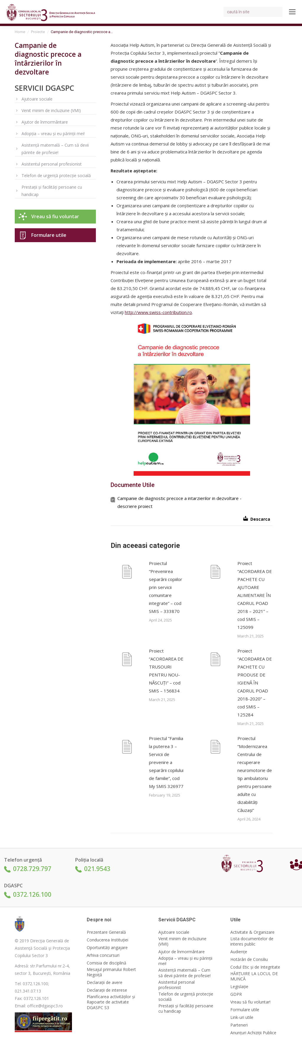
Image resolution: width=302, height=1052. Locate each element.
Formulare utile (48, 235)
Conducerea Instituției (107, 940)
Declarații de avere (104, 982)
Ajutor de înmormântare (45, 122)
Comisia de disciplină (106, 963)
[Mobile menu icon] (292, 12)
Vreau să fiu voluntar (55, 216)
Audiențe (238, 951)
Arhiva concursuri (103, 955)
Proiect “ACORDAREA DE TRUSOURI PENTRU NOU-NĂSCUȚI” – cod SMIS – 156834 (166, 671)
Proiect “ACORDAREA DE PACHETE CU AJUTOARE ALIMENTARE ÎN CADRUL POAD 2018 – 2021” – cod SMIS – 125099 (254, 595)
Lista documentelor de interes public (251, 941)
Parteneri (239, 1025)
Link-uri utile (241, 1017)
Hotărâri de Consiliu (249, 959)
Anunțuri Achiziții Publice (253, 1032)
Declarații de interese (107, 990)
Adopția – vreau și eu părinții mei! (53, 133)
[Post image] (127, 573)
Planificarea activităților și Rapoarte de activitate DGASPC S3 (111, 1002)
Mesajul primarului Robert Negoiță (111, 972)
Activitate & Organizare (252, 932)
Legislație (239, 986)
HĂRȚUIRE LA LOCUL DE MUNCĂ (254, 976)
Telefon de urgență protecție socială (56, 175)
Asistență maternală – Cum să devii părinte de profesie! (55, 148)
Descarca (260, 519)
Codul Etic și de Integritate (255, 967)
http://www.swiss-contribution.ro (158, 312)
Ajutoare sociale (37, 99)
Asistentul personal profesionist (52, 164)
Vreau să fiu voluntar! (250, 1002)
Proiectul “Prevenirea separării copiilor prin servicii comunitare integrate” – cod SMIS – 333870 (165, 587)
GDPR (236, 994)
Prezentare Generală (106, 932)
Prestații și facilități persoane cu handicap (52, 190)
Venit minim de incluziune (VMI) (51, 110)
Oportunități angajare (107, 947)
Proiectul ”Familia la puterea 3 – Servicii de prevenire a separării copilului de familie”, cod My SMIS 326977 (166, 762)
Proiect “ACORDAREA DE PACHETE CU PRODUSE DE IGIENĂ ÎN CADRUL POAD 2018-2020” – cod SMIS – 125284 (254, 683)
